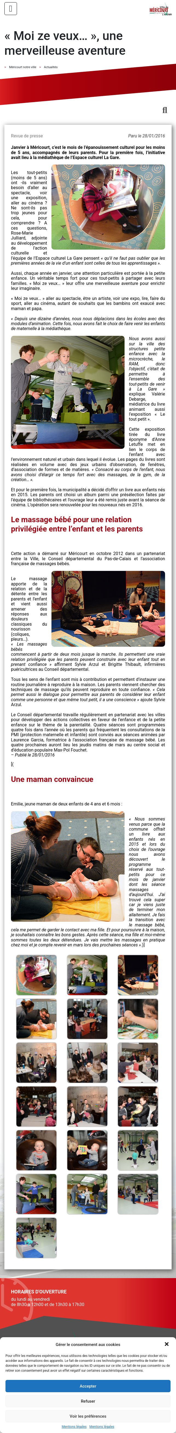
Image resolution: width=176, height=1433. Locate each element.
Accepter (88, 1386)
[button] (167, 1344)
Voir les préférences (88, 1416)
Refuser (88, 1401)
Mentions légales (74, 1427)
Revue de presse (27, 135)
